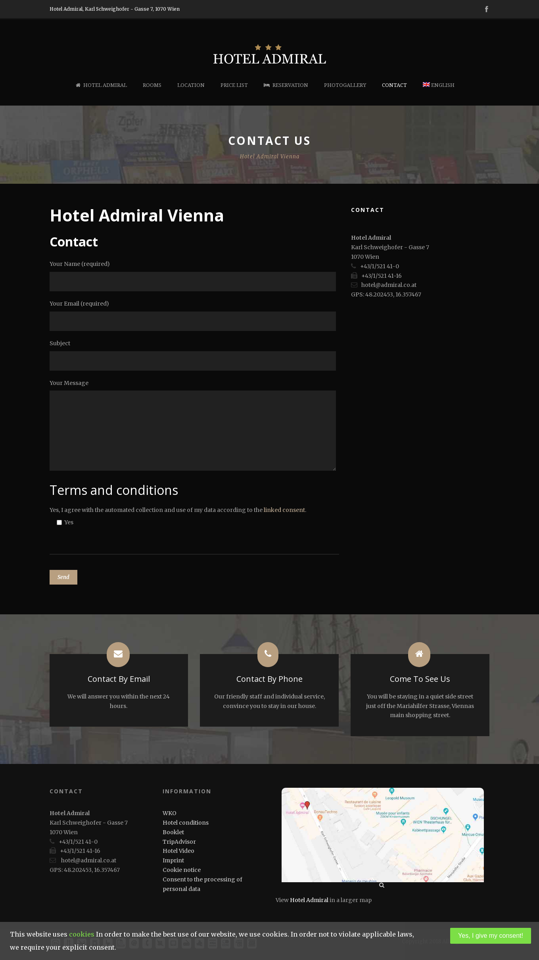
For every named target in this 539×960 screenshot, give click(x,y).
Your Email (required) (194, 315)
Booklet (173, 832)
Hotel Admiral (101, 85)
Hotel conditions (186, 822)
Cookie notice (182, 869)
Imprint (173, 860)
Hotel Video (178, 850)
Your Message (194, 426)
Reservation (286, 85)
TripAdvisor (179, 841)
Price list (234, 85)
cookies (81, 934)
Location (191, 85)
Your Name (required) (194, 275)
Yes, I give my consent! (490, 935)
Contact (394, 85)
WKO (169, 813)
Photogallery (345, 85)
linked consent (284, 510)
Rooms (152, 85)
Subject (194, 355)
